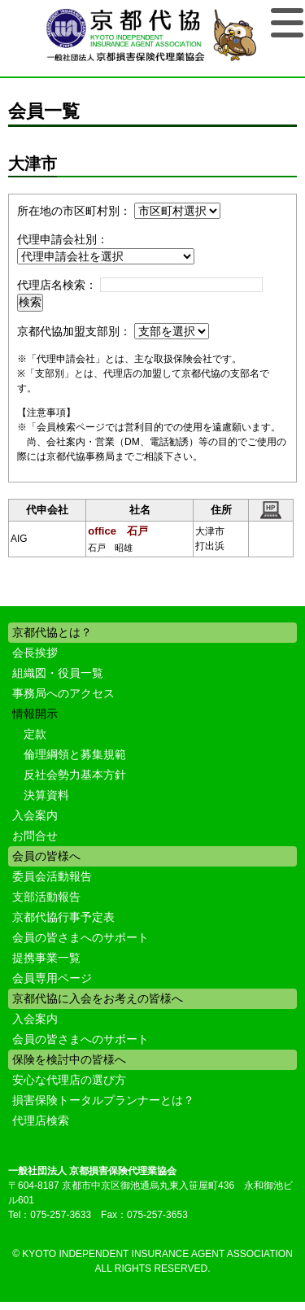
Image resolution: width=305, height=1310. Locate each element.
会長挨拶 (35, 652)
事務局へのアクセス (63, 693)
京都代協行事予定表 (63, 917)
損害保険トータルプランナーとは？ (103, 1100)
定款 (35, 733)
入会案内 (35, 815)
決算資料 (46, 794)
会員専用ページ (52, 978)
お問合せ (35, 835)
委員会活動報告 (52, 876)
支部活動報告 (46, 896)
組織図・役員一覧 (57, 672)
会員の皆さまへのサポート (80, 937)
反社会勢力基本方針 (75, 774)
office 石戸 (118, 531)
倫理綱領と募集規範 (75, 754)
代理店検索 (40, 1120)
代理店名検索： (57, 284)
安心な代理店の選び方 (69, 1079)
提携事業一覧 (46, 957)
